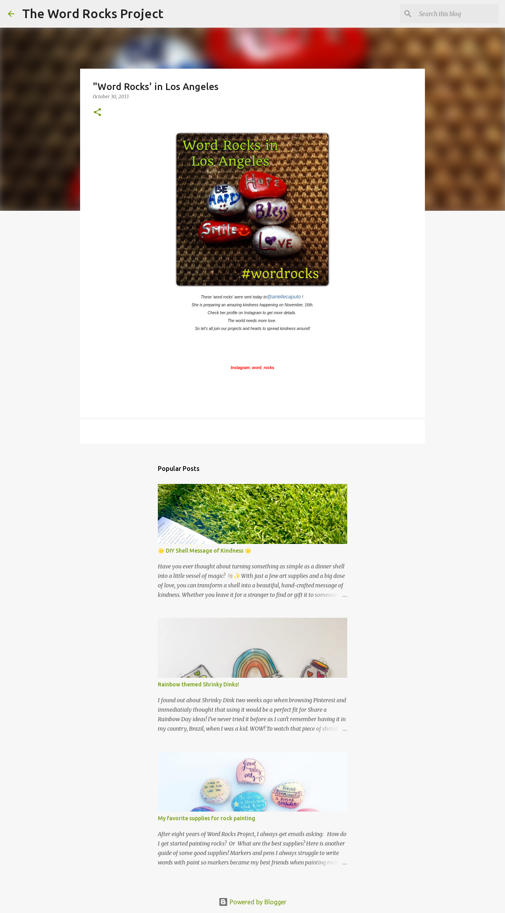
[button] (97, 112)
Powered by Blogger (252, 902)
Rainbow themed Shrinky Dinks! (198, 684)
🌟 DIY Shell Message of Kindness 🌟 (204, 550)
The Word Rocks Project (92, 13)
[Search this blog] (457, 13)
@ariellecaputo (284, 297)
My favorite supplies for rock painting (206, 818)
